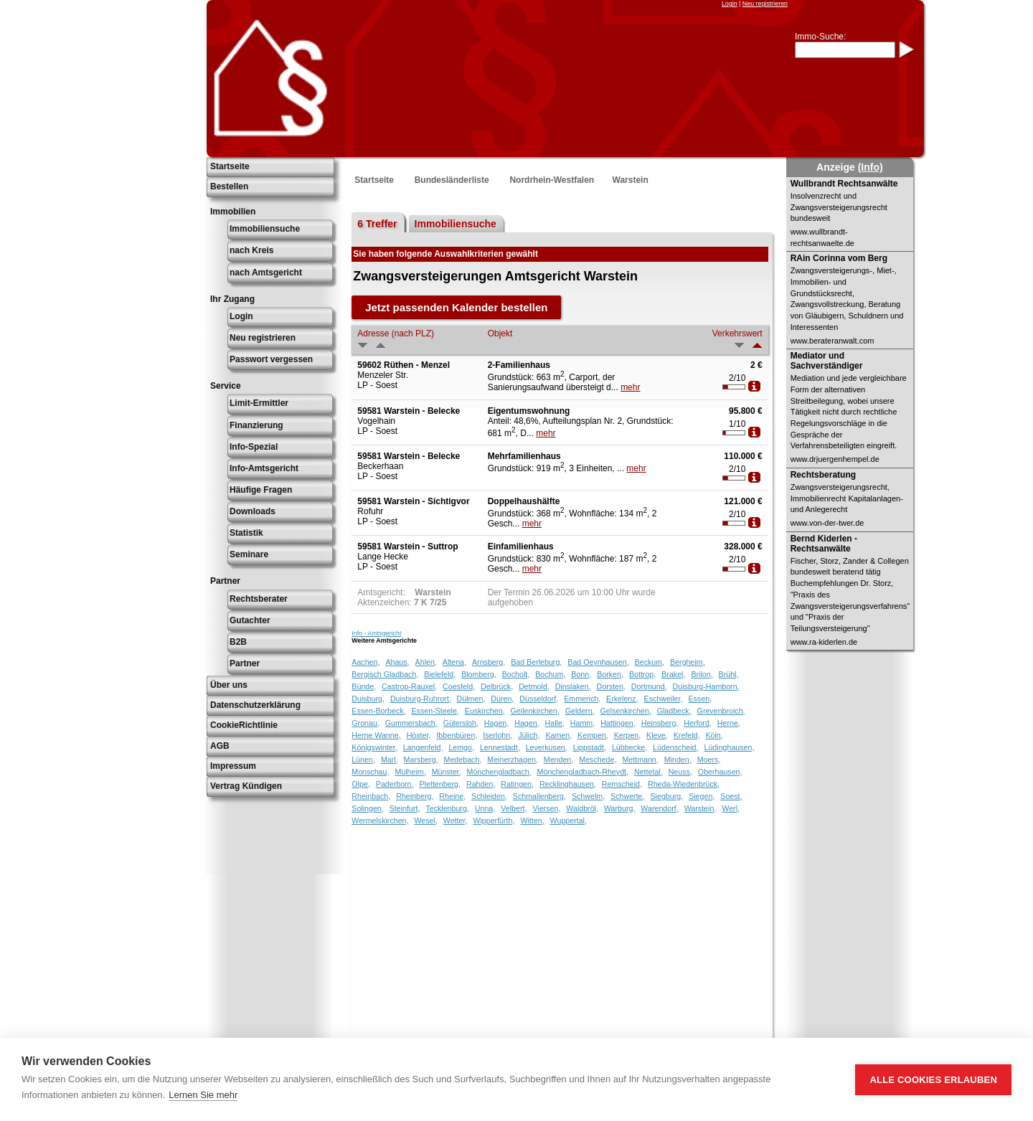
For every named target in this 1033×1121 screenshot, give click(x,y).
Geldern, (580, 710)
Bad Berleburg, (536, 662)
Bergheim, (687, 662)
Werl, (731, 808)
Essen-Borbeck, (378, 710)
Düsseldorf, (538, 698)
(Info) (870, 167)
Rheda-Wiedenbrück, (684, 784)
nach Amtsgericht (266, 273)
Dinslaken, (573, 686)
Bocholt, (516, 674)
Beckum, (649, 662)
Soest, (731, 796)
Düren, (502, 698)
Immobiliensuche (265, 229)
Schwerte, (627, 796)
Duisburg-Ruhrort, (420, 698)
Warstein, (700, 808)
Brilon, (701, 674)
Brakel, (673, 674)
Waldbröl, (582, 808)
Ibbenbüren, (456, 735)
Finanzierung (256, 425)
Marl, (389, 759)
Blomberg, (478, 674)
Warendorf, (659, 808)
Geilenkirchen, (535, 710)
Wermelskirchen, (380, 820)
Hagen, (496, 723)
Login (729, 3)
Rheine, (452, 796)
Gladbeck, (674, 710)
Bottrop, (642, 674)
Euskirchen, (485, 710)
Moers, (709, 759)
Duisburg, (368, 698)
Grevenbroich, (721, 710)
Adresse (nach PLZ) (395, 333)
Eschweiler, (663, 698)
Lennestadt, (500, 747)
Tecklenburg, (446, 808)
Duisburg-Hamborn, (706, 686)
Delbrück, (497, 686)
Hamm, (582, 723)
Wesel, (425, 820)
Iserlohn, (497, 735)
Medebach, (463, 759)
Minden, (678, 759)
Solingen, (367, 808)
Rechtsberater (259, 599)
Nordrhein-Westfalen (551, 180)
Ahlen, (426, 662)
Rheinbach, (371, 796)
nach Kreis (251, 250)
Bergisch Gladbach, (385, 674)
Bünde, (364, 686)
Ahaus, (397, 662)
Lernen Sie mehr (203, 1094)
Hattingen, (618, 723)
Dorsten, (611, 686)
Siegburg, (667, 796)
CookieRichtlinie (244, 725)
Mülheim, (410, 771)
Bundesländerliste (452, 180)
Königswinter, (374, 747)
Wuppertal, (568, 820)
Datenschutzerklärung (255, 705)
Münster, (446, 771)
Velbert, (514, 808)
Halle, (555, 723)
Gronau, (365, 723)
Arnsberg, (488, 662)
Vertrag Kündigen (246, 786)
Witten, (532, 820)
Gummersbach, (411, 723)
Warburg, (619, 808)
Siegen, (701, 796)
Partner (245, 663)
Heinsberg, (660, 723)
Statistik (246, 533)
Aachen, (365, 662)
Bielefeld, (440, 674)
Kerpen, (627, 735)
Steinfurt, (405, 808)
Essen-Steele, (435, 710)
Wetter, (455, 820)
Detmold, (534, 686)
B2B (238, 642)
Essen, (700, 698)
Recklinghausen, (567, 784)
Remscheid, (622, 784)
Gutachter (250, 620)
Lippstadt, (589, 747)
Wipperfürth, (493, 820)
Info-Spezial (254, 447)
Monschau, (370, 771)
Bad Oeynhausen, (597, 662)
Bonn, (581, 674)
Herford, (698, 723)
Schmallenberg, (539, 796)
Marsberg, (421, 759)
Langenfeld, (423, 747)
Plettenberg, (440, 784)
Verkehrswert (737, 333)
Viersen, (546, 808)
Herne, (728, 723)
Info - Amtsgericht (376, 633)
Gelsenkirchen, (625, 710)
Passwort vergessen (271, 359)
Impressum (233, 766)
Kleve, (657, 735)
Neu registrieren (765, 3)
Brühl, (729, 674)
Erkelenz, (622, 698)
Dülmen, (471, 698)
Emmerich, (582, 698)
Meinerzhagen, (512, 759)
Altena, (454, 662)
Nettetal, (648, 771)
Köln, (713, 735)
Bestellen (229, 186)
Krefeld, (687, 735)
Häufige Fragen (261, 490)
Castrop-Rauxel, (409, 686)
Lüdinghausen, (729, 747)
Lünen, (363, 759)
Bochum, (550, 674)
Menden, (558, 759)
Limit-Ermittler (259, 403)
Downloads (252, 511)
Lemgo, (461, 747)
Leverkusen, (546, 747)
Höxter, (419, 735)
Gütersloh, (460, 723)
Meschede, (597, 759)
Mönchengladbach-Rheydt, (582, 771)
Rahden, (480, 784)
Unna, (485, 808)
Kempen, (592, 735)
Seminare (249, 554)
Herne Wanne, (376, 735)
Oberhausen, (720, 771)
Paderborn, (395, 784)
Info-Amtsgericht (264, 468)
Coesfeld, (459, 686)
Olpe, (360, 784)
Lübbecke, (629, 747)
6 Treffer (377, 224)
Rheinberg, (414, 796)
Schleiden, (489, 796)
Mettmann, (640, 759)
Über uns (228, 685)
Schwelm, (588, 796)
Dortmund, (649, 686)
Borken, (610, 674)
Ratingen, (517, 784)
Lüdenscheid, (675, 747)
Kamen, (558, 735)
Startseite (230, 166)
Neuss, (680, 771)
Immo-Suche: (820, 37)
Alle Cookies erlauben (933, 1079)
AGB (220, 746)
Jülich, (528, 735)
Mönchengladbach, (499, 771)
